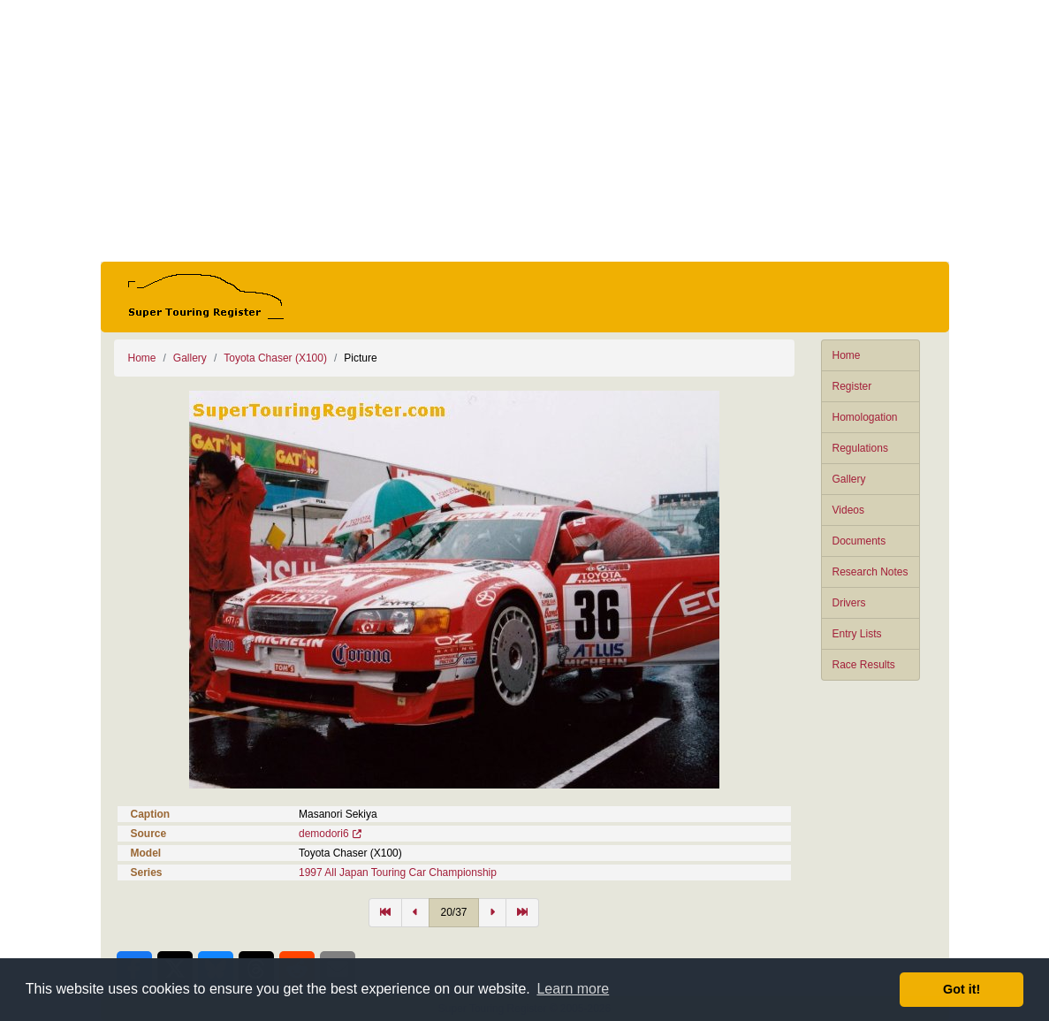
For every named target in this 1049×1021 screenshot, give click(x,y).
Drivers (849, 603)
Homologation (865, 417)
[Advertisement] (525, 131)
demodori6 (324, 833)
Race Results (863, 665)
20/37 (453, 912)
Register (852, 386)
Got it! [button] (961, 989)
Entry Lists (857, 634)
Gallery (849, 479)
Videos (848, 510)
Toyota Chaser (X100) (275, 358)
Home (846, 355)
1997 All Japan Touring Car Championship (398, 872)
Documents (859, 541)
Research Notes (870, 572)
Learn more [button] (572, 988)
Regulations (860, 448)
